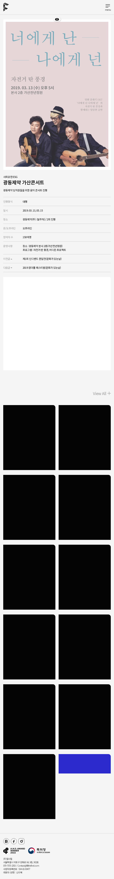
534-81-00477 (24, 869)
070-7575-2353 (9, 865)
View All (102, 393)
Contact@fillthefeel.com (28, 865)
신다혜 (19, 872)
